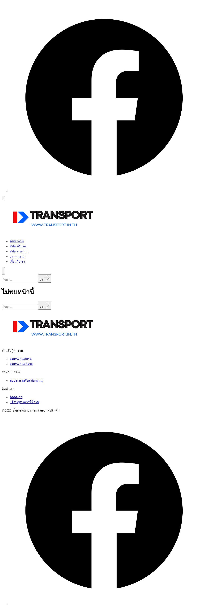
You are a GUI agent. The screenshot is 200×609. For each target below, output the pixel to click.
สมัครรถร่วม (19, 251)
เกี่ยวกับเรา (17, 261)
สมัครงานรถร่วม (21, 364)
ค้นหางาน (17, 241)
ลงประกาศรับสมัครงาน (26, 380)
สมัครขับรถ (18, 246)
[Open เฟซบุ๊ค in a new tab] (104, 191)
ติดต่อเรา (16, 397)
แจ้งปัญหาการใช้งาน (24, 402)
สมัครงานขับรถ (21, 359)
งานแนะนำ (17, 256)
